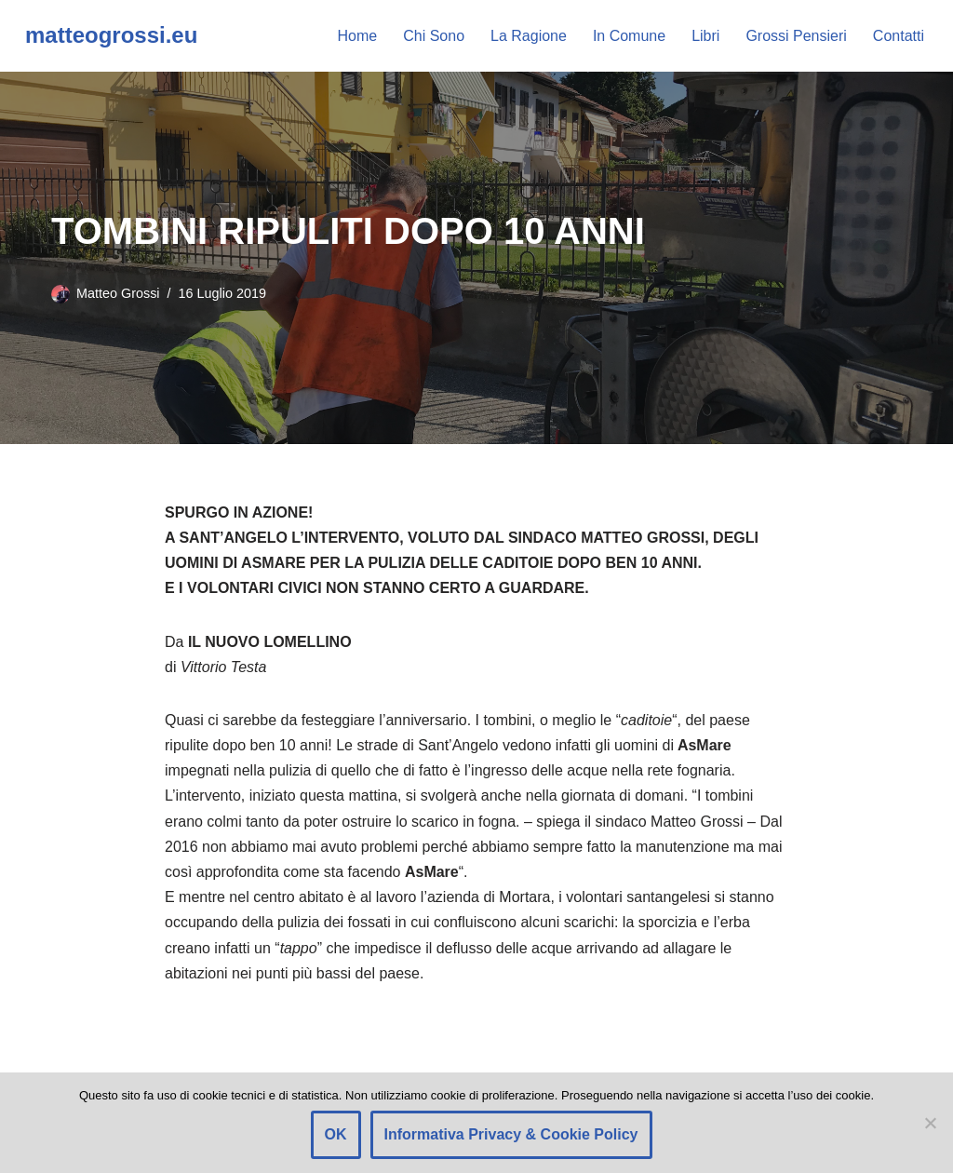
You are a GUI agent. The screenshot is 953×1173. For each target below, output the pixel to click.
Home (358, 36)
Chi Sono (433, 36)
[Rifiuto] (929, 1122)
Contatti (898, 36)
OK (336, 1134)
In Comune (629, 36)
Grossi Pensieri (795, 36)
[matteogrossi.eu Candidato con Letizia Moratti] (111, 36)
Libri (705, 36)
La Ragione (528, 36)
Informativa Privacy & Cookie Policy (511, 1134)
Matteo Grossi (118, 293)
